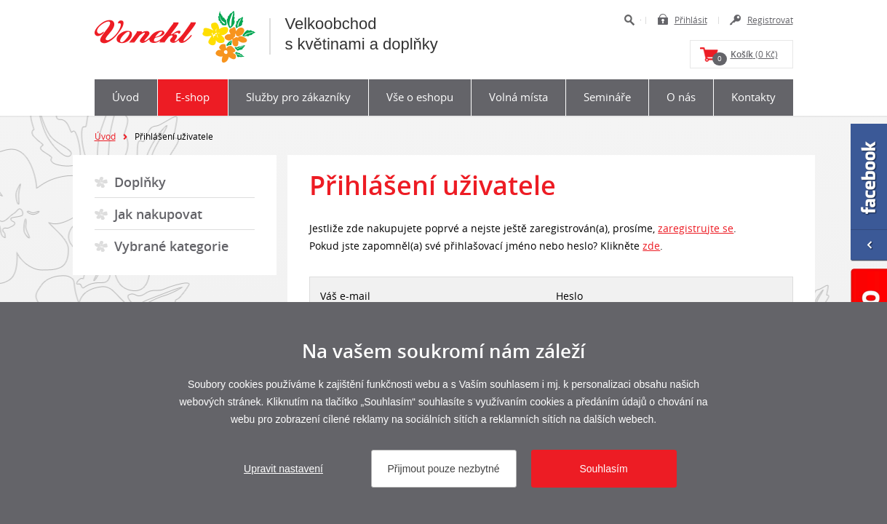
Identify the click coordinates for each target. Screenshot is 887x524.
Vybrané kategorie (171, 246)
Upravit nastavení (283, 469)
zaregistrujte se (695, 228)
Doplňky (140, 182)
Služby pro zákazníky (298, 97)
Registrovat (770, 19)
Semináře (607, 97)
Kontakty (753, 97)
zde (651, 246)
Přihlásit (691, 19)
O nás (681, 97)
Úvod (125, 97)
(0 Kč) (745, 57)
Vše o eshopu (419, 97)
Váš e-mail (345, 296)
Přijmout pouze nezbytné (443, 469)
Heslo (569, 296)
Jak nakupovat (158, 214)
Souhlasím (603, 469)
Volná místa (518, 97)
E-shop (192, 97)
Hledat (629, 20)
